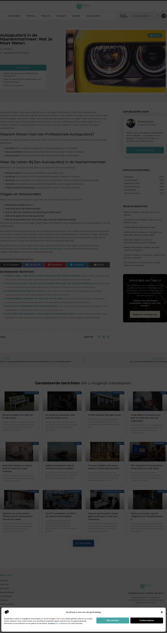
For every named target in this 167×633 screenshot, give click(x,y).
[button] (161, 612)
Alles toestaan (112, 620)
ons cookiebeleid (61, 623)
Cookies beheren (146, 620)
